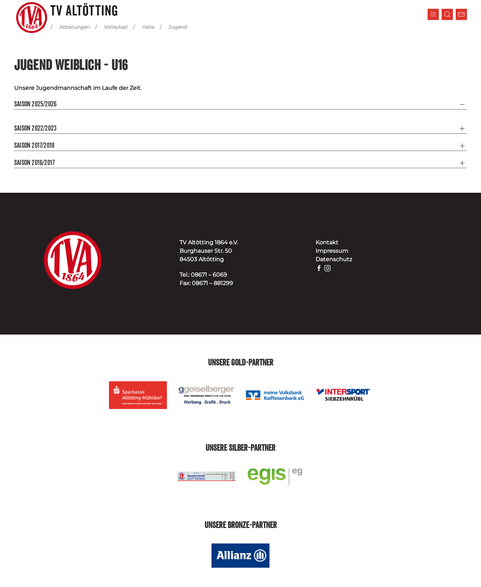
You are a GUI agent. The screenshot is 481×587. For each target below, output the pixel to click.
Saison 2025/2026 (35, 104)
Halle (148, 27)
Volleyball (116, 27)
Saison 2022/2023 (35, 128)
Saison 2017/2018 (34, 145)
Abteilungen (74, 27)
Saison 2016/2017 (34, 162)
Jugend (178, 27)
